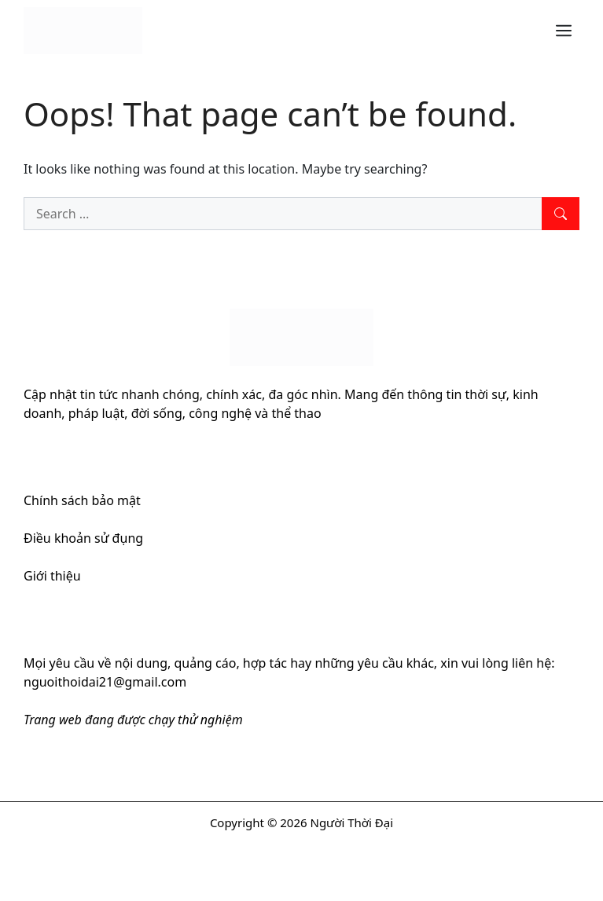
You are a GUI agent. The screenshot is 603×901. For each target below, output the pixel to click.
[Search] (560, 213)
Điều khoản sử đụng (83, 538)
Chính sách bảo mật (82, 500)
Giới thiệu (52, 575)
